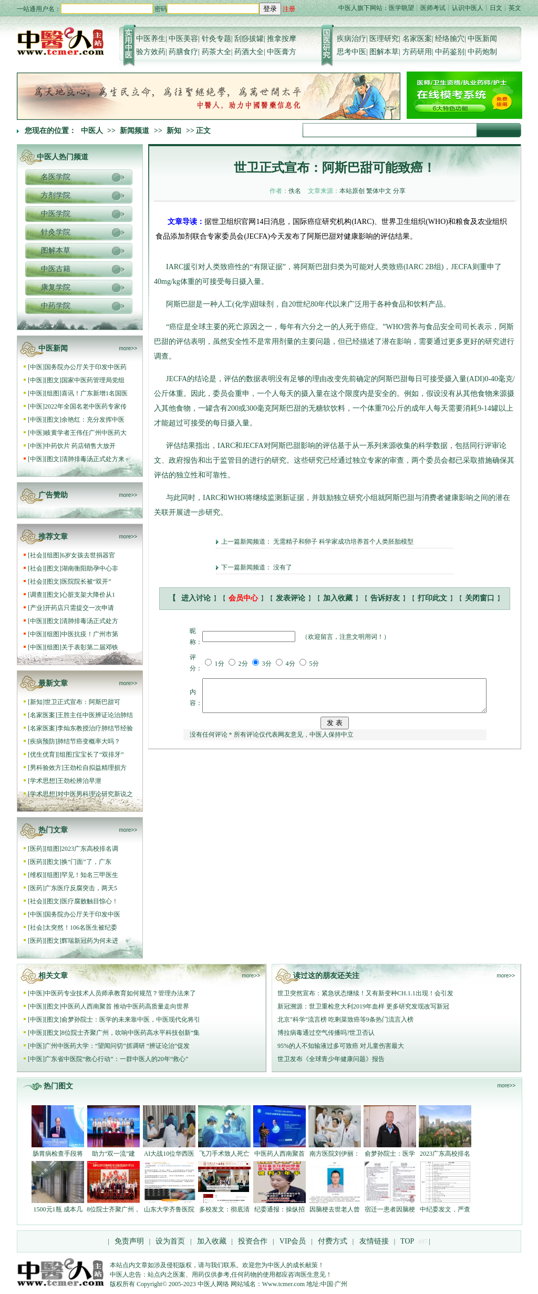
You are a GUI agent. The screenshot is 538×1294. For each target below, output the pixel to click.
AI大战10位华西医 (169, 1153)
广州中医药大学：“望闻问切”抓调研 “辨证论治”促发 (117, 1046)
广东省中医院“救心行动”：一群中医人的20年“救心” (116, 1059)
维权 (36, 875)
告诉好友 (385, 598)
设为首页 (170, 1241)
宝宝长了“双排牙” (99, 754)
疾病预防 (42, 741)
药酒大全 (249, 52)
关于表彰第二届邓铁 (89, 647)
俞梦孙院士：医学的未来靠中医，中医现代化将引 (130, 1019)
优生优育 (42, 754)
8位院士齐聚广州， (113, 1209)
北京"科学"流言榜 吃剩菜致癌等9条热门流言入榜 (345, 1019)
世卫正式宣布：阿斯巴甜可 (82, 702)
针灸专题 (216, 39)
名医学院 (55, 177)
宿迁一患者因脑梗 (390, 1209)
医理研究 (384, 39)
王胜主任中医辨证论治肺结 (95, 715)
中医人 (92, 131)
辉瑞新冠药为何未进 (89, 940)
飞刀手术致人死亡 (224, 1153)
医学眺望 (401, 8)
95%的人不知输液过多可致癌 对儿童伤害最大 (340, 1046)
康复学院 (55, 287)
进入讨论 (196, 598)
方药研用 (417, 52)
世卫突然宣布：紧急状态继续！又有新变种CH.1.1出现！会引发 (365, 993)
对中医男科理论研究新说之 (95, 794)
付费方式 (332, 1241)
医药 (36, 848)
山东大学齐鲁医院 (169, 1209)
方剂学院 (55, 195)
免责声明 (129, 1241)
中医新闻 (482, 39)
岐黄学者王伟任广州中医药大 (86, 432)
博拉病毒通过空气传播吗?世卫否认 (326, 1032)
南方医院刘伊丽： (334, 1153)
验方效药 (150, 52)
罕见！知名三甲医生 (89, 875)
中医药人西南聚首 (279, 1153)
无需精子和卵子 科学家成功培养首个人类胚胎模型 (343, 541)
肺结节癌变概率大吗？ (88, 741)
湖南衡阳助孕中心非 (89, 568)
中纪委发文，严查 (445, 1209)
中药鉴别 (449, 52)
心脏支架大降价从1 (88, 594)
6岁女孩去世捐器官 (88, 555)
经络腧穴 (449, 39)
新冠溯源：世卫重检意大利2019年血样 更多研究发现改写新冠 (363, 1006)
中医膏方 (281, 52)
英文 (515, 8)
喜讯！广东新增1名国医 (94, 393)
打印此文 (432, 598)
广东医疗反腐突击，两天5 (81, 888)
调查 (36, 594)
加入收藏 (338, 598)
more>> (128, 348)
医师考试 (433, 8)
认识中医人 (467, 8)
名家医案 (417, 39)
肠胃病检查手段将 (58, 1153)
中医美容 (183, 39)
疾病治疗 (351, 39)
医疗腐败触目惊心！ (89, 901)
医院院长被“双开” (86, 581)
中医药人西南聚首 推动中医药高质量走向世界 (125, 1006)
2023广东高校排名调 (89, 848)
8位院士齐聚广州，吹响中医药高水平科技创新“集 (130, 1032)
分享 (399, 191)
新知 (174, 131)
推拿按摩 (281, 39)
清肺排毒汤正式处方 (89, 621)
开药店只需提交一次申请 (80, 608)
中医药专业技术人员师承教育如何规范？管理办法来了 (120, 993)
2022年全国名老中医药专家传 (86, 406)
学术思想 (42, 780)
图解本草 (384, 52)
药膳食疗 (183, 52)
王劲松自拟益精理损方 (95, 767)
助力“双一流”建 (114, 1153)
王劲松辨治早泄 (79, 780)
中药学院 (55, 306)
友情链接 (373, 1241)
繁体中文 (378, 191)
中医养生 (150, 39)
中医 (36, 367)
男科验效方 (45, 767)
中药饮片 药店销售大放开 (80, 446)
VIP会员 (291, 1241)
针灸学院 (55, 232)
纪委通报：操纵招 (279, 1209)
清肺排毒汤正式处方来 (93, 459)
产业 (36, 608)
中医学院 (55, 214)
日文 (496, 8)
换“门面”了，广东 (86, 861)
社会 (36, 555)
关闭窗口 (479, 598)
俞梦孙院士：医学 (390, 1153)
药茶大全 (216, 52)
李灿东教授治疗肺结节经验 (95, 728)
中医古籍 (55, 269)
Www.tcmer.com (283, 1284)
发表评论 (290, 598)
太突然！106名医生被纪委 (81, 927)
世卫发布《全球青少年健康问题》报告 (331, 1059)
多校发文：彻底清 (224, 1209)
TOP (407, 1241)
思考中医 (351, 52)
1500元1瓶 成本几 (58, 1209)
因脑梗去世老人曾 (334, 1209)
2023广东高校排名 (445, 1153)
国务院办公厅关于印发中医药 (86, 367)
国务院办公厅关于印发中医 (82, 914)
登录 (270, 9)
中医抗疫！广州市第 (89, 634)
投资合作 (252, 1241)
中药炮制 (482, 52)
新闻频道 (134, 131)
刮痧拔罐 (249, 39)
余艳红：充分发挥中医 (93, 419)
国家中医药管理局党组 (93, 380)
